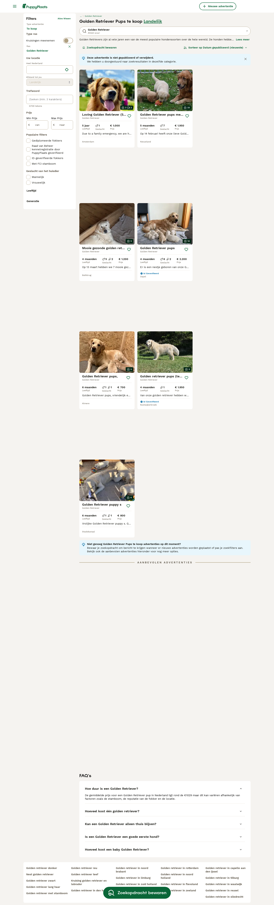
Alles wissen (64, 78)
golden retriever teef (84, 869)
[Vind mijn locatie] (66, 215)
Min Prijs (31, 263)
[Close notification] (245, 118)
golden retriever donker (41, 863)
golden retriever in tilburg (222, 873)
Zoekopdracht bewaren (99, 107)
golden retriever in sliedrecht (224, 892)
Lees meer (243, 99)
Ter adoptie (54, 91)
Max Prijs (57, 263)
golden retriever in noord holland (177, 871)
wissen (67, 120)
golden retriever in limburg (133, 873)
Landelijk (153, 80)
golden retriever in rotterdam (180, 863)
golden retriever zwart (40, 876)
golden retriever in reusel (222, 885)
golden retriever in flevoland (179, 879)
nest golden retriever (39, 869)
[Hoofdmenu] (14, 6)
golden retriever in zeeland (178, 885)
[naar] (62, 270)
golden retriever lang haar (43, 882)
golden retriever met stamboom (47, 888)
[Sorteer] (215, 107)
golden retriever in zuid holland (136, 879)
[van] (37, 270)
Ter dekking (36, 100)
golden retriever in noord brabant (132, 865)
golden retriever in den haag (89, 885)
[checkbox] (28, 137)
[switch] (49, 113)
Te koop (34, 91)
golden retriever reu (84, 863)
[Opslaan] (129, 175)
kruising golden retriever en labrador (89, 877)
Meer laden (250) (40, 196)
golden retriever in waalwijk (224, 879)
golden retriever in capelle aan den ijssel (226, 865)
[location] (49, 215)
